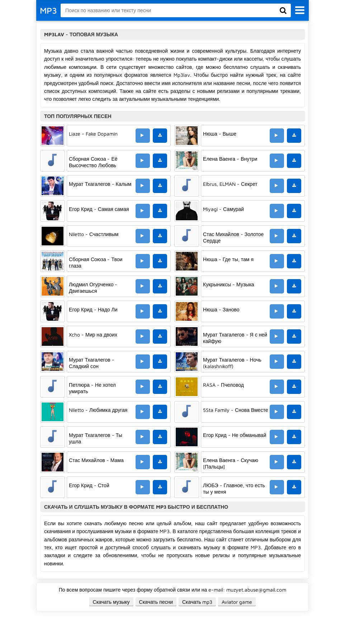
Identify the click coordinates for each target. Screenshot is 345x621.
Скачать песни (156, 602)
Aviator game (237, 602)
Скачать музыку (111, 602)
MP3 (48, 10)
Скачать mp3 (197, 602)
